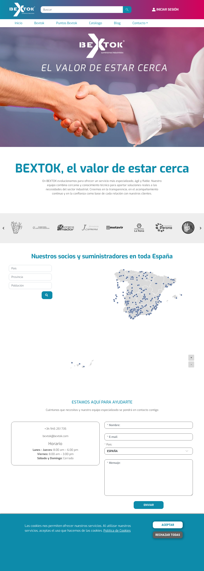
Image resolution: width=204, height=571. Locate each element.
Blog (117, 23)
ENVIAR (149, 505)
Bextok (39, 23)
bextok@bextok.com (55, 436)
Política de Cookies (117, 530)
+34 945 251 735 (55, 429)
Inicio (18, 23)
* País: (108, 444)
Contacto (138, 23)
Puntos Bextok (66, 23)
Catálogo (95, 23)
